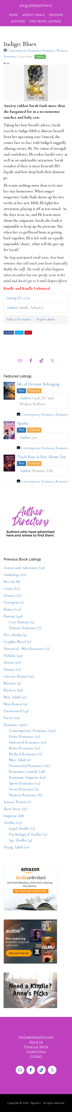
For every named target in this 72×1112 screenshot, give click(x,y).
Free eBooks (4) (15, 635)
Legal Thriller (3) (22, 828)
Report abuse (46, 319)
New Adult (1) (20, 760)
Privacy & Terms (36, 1047)
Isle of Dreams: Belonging (38, 384)
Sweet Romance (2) (24, 789)
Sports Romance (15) (24, 783)
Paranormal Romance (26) (29, 765)
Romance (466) (15, 724)
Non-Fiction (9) (15, 704)
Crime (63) (12, 588)
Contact (36, 1056)
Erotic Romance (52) (24, 736)
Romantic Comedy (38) (27, 771)
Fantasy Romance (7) (25, 628)
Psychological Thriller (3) (28, 834)
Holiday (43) (13, 655)
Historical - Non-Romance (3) (26, 648)
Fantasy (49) (13, 616)
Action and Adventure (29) (24, 567)
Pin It (28, 332)
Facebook (9, 332)
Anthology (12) (15, 574)
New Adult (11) (15, 697)
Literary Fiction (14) (19, 676)
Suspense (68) (14, 815)
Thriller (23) (13, 822)
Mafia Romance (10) (24, 748)
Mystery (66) (13, 690)
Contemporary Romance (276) (32, 730)
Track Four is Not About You (41, 456)
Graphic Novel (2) (17, 641)
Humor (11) (12, 669)
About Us (36, 1042)
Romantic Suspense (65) (27, 777)
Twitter (19, 332)
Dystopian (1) (14, 602)
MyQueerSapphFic (36, 6)
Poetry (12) (12, 718)
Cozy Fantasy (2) (21, 622)
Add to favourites (18, 319)
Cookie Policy (36, 1051)
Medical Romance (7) (25, 754)
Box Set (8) (12, 581)
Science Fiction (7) (17, 802)
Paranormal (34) (16, 711)
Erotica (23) (12, 609)
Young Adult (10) (16, 847)
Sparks (22, 423)
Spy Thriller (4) (20, 840)
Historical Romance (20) (27, 742)
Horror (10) (12, 662)
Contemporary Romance (24, 51)
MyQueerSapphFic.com (36, 1037)
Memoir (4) (12, 683)
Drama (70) (12, 595)
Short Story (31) (15, 809)
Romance (48, 51)
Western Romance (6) (25, 795)
